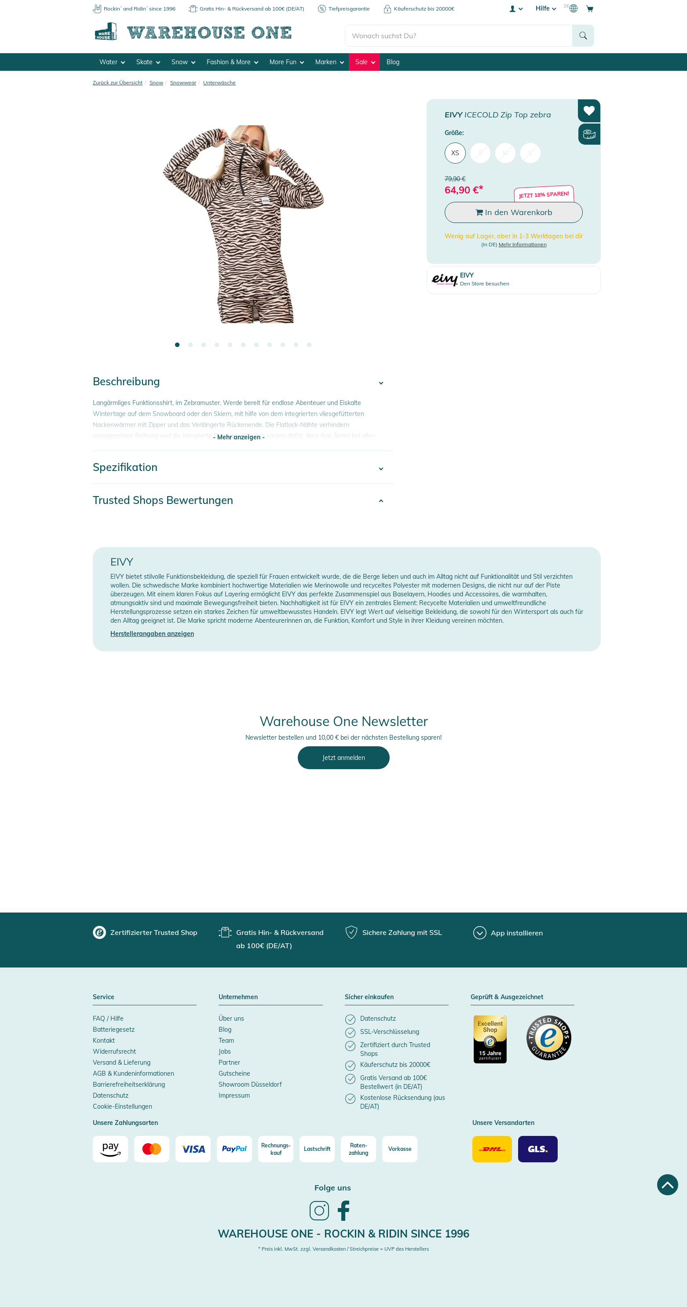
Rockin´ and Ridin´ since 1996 (139, 8)
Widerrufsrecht (114, 1049)
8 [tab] (269, 342)
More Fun (287, 60)
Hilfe (546, 8)
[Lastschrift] (317, 1146)
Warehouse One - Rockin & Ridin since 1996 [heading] (343, 1231)
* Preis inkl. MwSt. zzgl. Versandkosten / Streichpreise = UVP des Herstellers (343, 1246)
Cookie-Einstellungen (122, 1104)
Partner (229, 1060)
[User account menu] (515, 8)
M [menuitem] (505, 150)
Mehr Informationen (523, 241)
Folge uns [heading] (332, 1185)
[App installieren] (508, 930)
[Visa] (193, 1146)
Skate (148, 60)
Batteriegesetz (114, 1027)
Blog (393, 60)
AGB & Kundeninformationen (133, 1071)
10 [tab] (296, 342)
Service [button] (103, 994)
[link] (319, 1217)
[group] (145, 929)
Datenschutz (110, 1093)
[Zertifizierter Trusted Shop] (496, 1041)
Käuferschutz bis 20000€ (424, 8)
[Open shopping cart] (589, 8)
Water (112, 60)
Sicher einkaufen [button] (369, 994)
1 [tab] (177, 342)
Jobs (225, 1049)
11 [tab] (309, 342)
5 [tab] (230, 342)
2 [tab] (190, 342)
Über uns (231, 1016)
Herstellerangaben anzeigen (152, 631)
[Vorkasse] (399, 1146)
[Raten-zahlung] (358, 1146)
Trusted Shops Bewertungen (163, 497)
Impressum (234, 1093)
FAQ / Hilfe (108, 1016)
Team (226, 1038)
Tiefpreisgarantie (349, 8)
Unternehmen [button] (238, 994)
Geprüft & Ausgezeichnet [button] (507, 994)
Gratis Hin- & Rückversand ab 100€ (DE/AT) (252, 8)
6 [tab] (243, 342)
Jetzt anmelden (343, 755)
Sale (365, 60)
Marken (329, 60)
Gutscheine (234, 1071)
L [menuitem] (530, 150)
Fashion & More (232, 60)
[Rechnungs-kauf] (275, 1146)
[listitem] (397, 1016)
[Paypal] (234, 1146)
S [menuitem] (480, 150)
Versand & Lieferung (121, 1060)
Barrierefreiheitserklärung (129, 1082)
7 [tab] (256, 342)
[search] (459, 31)
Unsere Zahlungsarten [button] (125, 1120)
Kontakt (104, 1038)
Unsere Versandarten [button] (503, 1120)
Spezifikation (125, 464)
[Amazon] (110, 1146)
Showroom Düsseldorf (250, 1082)
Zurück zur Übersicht (118, 80)
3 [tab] (203, 342)
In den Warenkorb (513, 209)
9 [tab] (282, 342)
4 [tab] (216, 342)
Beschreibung (126, 378)
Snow (183, 60)
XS (455, 150)
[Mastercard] (151, 1146)
